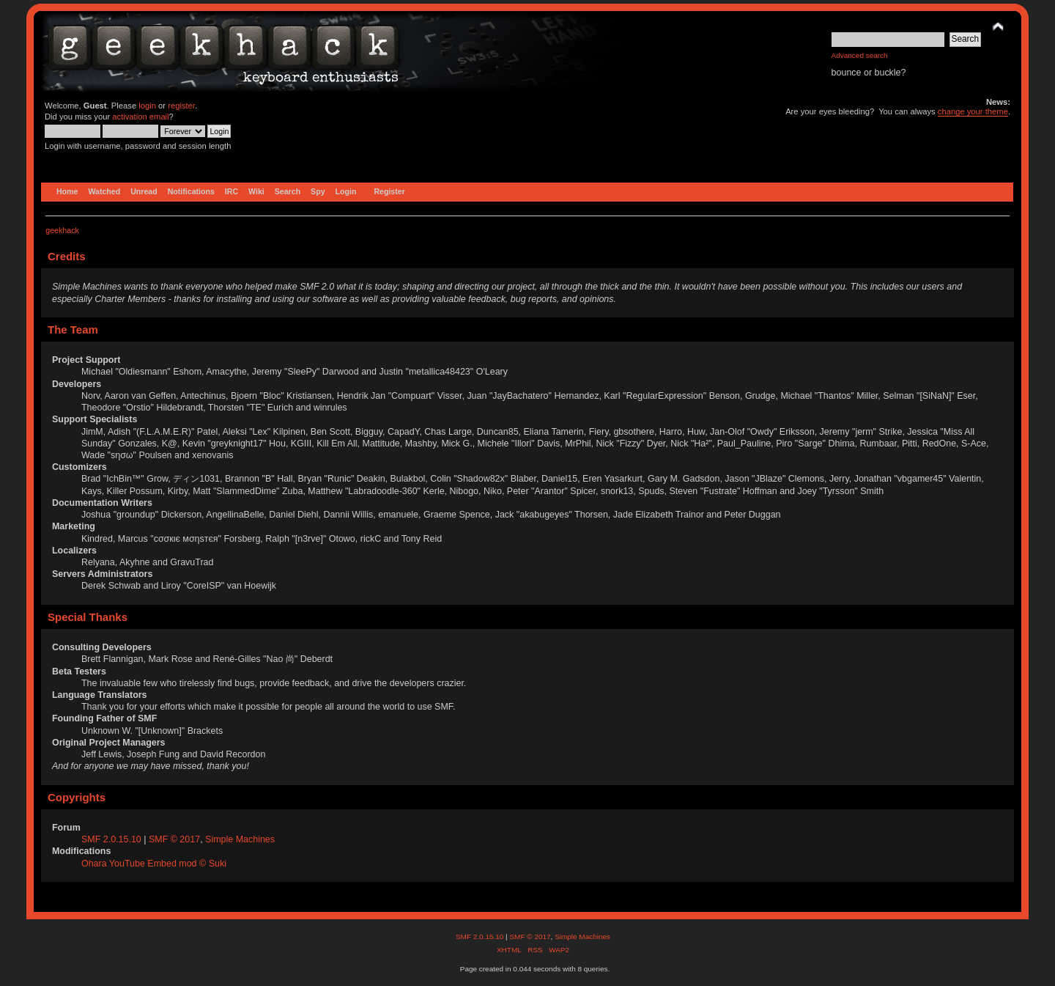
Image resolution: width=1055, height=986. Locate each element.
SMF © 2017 (174, 839)
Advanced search (860, 55)
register (181, 105)
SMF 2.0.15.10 (112, 839)
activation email (140, 116)
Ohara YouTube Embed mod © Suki (153, 863)
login (147, 105)
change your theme (973, 111)
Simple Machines (240, 839)
